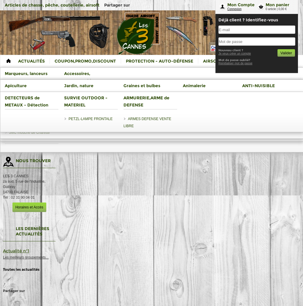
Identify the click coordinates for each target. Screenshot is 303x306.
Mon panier (277, 4)
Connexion (234, 9)
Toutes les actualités (21, 269)
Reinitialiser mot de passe (235, 63)
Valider (286, 53)
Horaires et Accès (29, 207)
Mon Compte (241, 4)
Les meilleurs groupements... (26, 257)
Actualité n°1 (16, 251)
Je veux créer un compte (234, 53)
